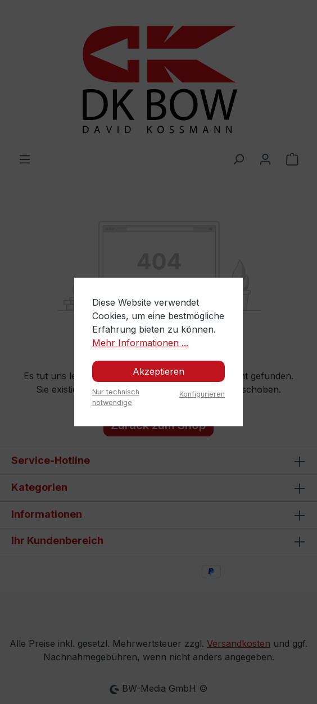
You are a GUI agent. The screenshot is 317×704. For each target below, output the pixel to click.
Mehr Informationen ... (140, 342)
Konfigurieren (202, 394)
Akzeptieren (158, 371)
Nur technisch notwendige (115, 397)
